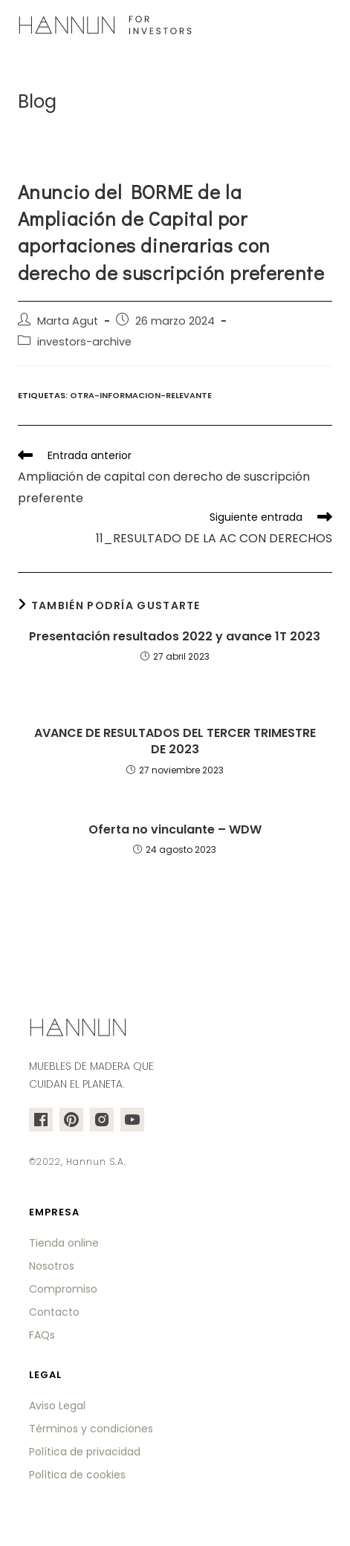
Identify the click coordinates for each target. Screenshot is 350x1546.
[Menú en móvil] (323, 26)
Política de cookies (77, 1474)
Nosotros (51, 1265)
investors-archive (84, 341)
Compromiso (63, 1289)
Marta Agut (67, 321)
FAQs (42, 1335)
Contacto (54, 1312)
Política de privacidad (84, 1451)
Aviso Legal (57, 1405)
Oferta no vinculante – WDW (175, 830)
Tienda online (64, 1242)
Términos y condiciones (91, 1428)
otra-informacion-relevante (141, 395)
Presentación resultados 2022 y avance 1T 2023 (174, 637)
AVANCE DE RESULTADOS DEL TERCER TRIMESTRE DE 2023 (175, 741)
